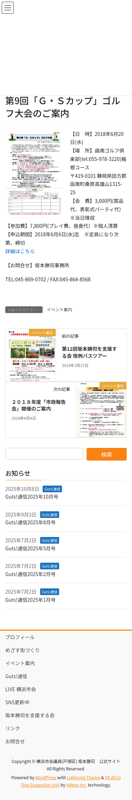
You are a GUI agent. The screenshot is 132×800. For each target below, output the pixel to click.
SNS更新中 (17, 702)
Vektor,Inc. (76, 785)
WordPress (45, 777)
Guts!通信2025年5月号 (30, 548)
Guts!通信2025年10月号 (31, 496)
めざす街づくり (22, 650)
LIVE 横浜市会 (20, 689)
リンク (12, 728)
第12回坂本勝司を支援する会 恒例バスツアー (89, 352)
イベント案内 (59, 309)
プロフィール (20, 636)
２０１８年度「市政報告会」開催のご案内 (39, 405)
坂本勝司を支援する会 (30, 715)
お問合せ (15, 741)
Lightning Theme (83, 777)
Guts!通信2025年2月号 (30, 573)
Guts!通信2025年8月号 (30, 522)
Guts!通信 (52, 489)
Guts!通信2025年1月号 (30, 599)
